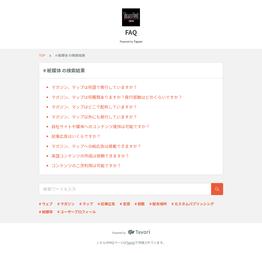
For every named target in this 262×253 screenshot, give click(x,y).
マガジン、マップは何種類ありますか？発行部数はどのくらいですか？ (116, 97)
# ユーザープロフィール (76, 211)
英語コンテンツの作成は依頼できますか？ (90, 156)
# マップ (86, 203)
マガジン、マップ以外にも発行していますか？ (94, 117)
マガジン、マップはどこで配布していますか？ (94, 107)
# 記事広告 (106, 203)
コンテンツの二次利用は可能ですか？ (86, 165)
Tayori (130, 242)
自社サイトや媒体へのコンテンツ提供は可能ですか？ (100, 126)
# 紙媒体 (46, 211)
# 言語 (125, 203)
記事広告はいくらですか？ (76, 136)
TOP (42, 55)
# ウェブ (46, 203)
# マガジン (66, 203)
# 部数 (140, 203)
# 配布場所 (158, 203)
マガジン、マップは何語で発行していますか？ (94, 87)
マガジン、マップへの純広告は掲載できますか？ (96, 146)
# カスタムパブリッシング (192, 203)
